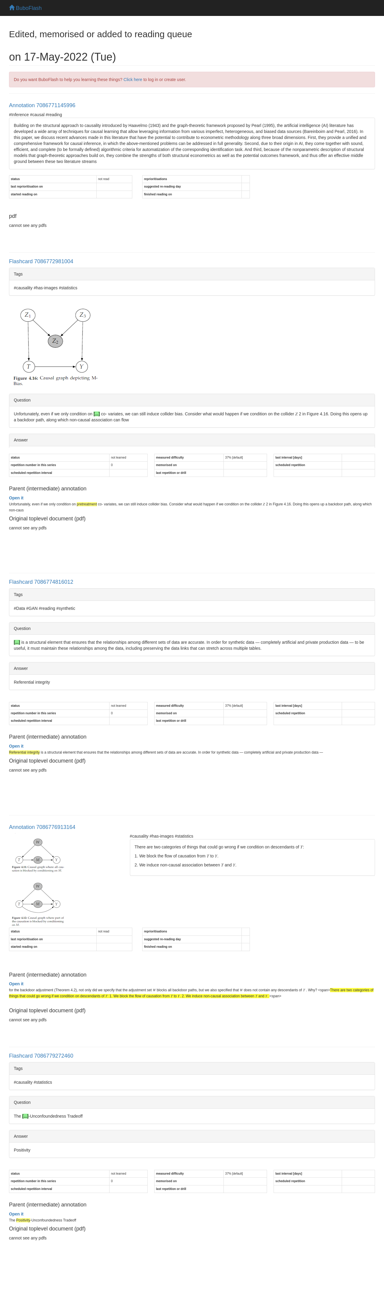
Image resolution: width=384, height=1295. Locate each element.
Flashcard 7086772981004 (41, 261)
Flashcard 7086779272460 (41, 1056)
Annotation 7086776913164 (42, 827)
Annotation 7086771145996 (42, 105)
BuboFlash (25, 8)
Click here (133, 79)
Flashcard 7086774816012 (41, 582)
